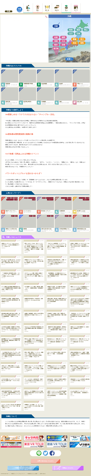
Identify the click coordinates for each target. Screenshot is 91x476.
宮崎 (63, 45)
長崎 (56, 41)
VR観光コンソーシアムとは (23, 468)
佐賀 (56, 37)
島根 (71, 30)
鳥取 (78, 30)
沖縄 (19, 9)
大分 (63, 41)
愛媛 (74, 39)
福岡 (63, 37)
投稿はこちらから (68, 468)
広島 (78, 34)
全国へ (69, 59)
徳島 (82, 43)
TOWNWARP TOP (4, 473)
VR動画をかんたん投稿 (32, 473)
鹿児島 (56, 49)
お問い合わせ (43, 473)
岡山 (85, 30)
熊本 (56, 45)
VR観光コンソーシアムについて (18, 473)
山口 (71, 34)
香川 (82, 39)
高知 (74, 43)
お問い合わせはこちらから (45, 461)
